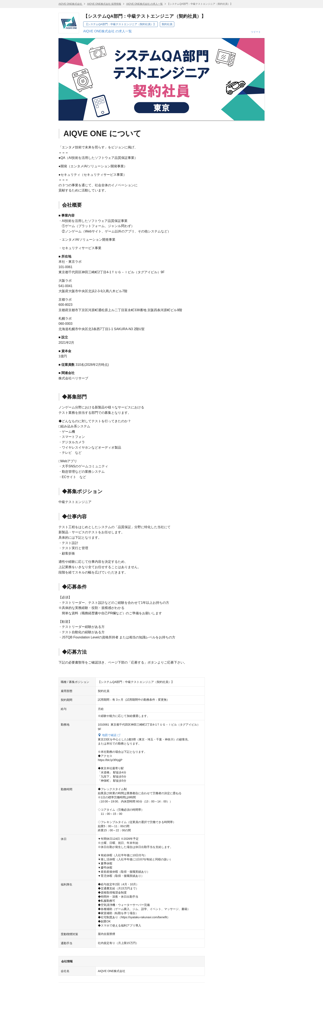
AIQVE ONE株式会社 (71, 3)
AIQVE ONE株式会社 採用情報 (104, 3)
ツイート (256, 31)
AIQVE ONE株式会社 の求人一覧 (144, 3)
